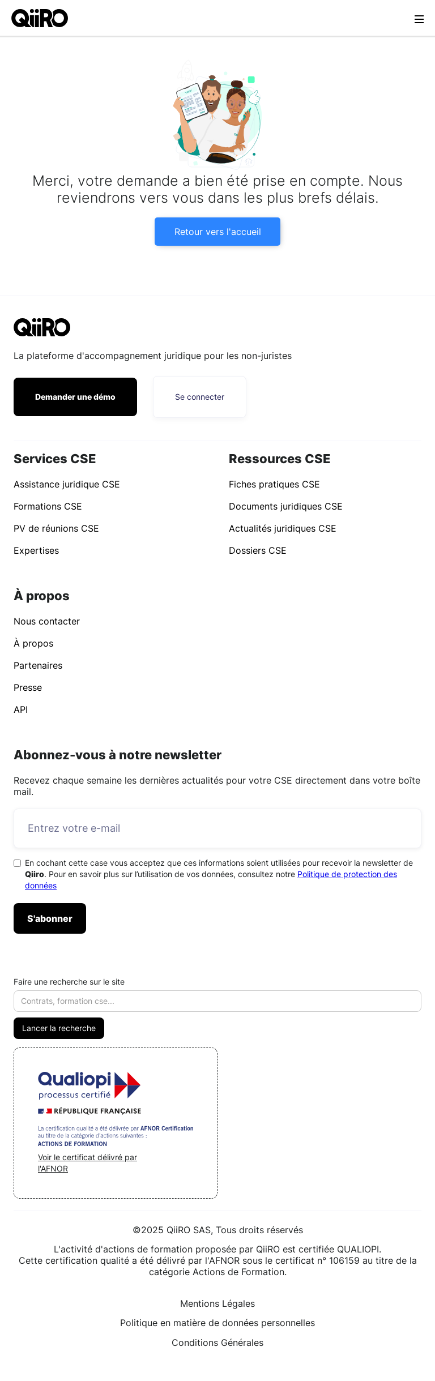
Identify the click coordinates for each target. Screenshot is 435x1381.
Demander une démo (75, 396)
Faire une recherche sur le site (69, 981)
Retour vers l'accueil (217, 231)
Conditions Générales (217, 1342)
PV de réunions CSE (56, 528)
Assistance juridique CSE (67, 484)
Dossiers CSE (258, 550)
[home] (39, 18)
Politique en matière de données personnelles (217, 1322)
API (21, 709)
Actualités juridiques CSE (282, 528)
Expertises (36, 550)
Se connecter (199, 396)
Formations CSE (48, 506)
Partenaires (38, 665)
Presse (28, 687)
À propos (33, 643)
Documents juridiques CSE (286, 506)
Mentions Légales (217, 1303)
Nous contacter (47, 621)
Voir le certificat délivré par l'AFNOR (87, 1162)
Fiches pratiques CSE (274, 484)
